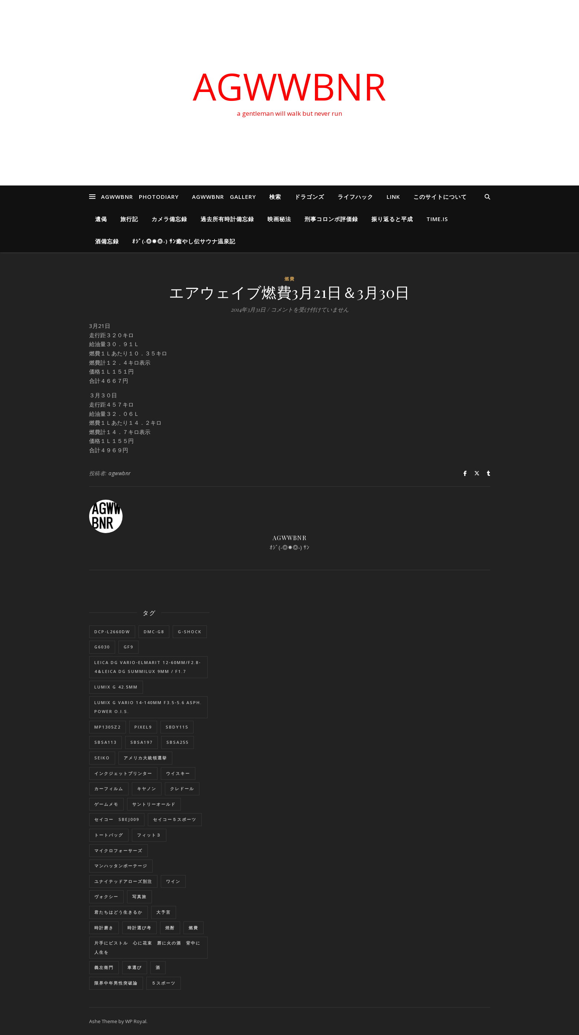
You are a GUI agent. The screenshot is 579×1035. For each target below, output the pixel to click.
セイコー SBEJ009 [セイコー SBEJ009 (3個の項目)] (116, 819)
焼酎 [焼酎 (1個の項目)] (170, 927)
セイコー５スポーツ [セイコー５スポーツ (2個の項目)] (174, 819)
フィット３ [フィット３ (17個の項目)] (149, 835)
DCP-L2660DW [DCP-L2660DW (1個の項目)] (112, 631)
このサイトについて (440, 196)
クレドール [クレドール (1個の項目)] (182, 788)
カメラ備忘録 (169, 219)
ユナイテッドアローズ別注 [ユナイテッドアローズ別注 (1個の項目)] (123, 881)
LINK (393, 196)
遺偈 (101, 219)
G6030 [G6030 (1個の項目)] (102, 647)
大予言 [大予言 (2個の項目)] (163, 912)
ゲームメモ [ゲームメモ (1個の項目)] (106, 804)
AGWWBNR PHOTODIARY (140, 196)
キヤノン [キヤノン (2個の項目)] (146, 788)
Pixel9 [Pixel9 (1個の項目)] (143, 727)
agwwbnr (119, 473)
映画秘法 (279, 219)
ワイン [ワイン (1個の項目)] (173, 881)
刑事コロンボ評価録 (331, 219)
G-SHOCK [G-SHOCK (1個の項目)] (190, 631)
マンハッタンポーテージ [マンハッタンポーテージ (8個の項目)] (120, 865)
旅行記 (129, 219)
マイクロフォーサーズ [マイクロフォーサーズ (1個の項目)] (118, 850)
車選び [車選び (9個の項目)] (134, 967)
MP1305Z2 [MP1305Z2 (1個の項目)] (107, 727)
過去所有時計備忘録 (227, 219)
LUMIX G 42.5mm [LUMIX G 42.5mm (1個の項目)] (116, 687)
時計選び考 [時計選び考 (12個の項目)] (139, 927)
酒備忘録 (107, 241)
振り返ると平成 (392, 219)
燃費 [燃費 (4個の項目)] (193, 927)
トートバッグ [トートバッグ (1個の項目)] (108, 835)
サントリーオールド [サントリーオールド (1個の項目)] (154, 804)
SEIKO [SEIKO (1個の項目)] (102, 757)
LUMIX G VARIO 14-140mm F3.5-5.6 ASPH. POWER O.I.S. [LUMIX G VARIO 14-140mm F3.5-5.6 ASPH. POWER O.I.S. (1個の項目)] (148, 707)
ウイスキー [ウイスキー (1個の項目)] (178, 773)
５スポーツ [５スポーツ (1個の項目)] (164, 983)
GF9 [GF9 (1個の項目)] (128, 647)
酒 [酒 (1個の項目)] (158, 967)
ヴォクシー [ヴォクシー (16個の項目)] (106, 896)
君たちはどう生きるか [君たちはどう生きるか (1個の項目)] (118, 912)
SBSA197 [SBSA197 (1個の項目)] (141, 742)
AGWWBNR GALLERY (224, 196)
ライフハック (355, 196)
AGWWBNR (289, 86)
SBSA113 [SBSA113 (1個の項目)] (105, 742)
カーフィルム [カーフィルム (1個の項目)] (108, 788)
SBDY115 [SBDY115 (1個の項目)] (177, 727)
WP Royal (135, 1021)
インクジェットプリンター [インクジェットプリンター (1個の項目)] (123, 773)
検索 (275, 196)
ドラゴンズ (309, 196)
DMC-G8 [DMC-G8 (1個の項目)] (154, 631)
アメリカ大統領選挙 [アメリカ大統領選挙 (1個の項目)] (145, 757)
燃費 (289, 279)
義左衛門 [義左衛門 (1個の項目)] (104, 967)
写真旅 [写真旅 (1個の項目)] (139, 896)
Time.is (437, 219)
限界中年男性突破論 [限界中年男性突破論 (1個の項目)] (116, 983)
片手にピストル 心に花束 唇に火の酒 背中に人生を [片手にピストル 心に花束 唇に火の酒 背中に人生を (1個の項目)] (147, 947)
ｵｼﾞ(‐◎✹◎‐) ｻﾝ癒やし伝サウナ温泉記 (184, 241)
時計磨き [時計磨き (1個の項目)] (104, 927)
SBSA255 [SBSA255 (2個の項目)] (177, 742)
